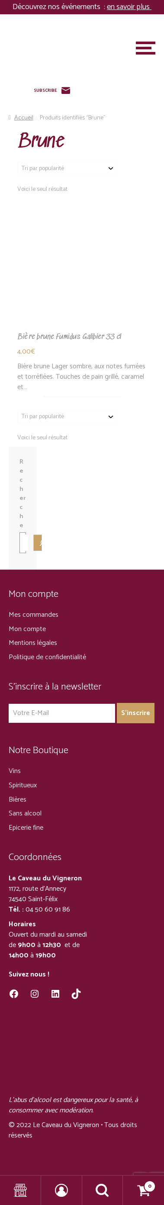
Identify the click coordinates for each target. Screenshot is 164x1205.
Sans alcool (25, 813)
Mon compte (27, 629)
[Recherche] (37, 543)
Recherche (22, 494)
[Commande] (67, 168)
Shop (20, 1190)
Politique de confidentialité (47, 657)
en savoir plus (129, 6)
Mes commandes (33, 615)
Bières (17, 799)
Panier (139, 1184)
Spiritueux (23, 785)
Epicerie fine (26, 828)
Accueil (23, 118)
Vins (15, 771)
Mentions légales (33, 643)
